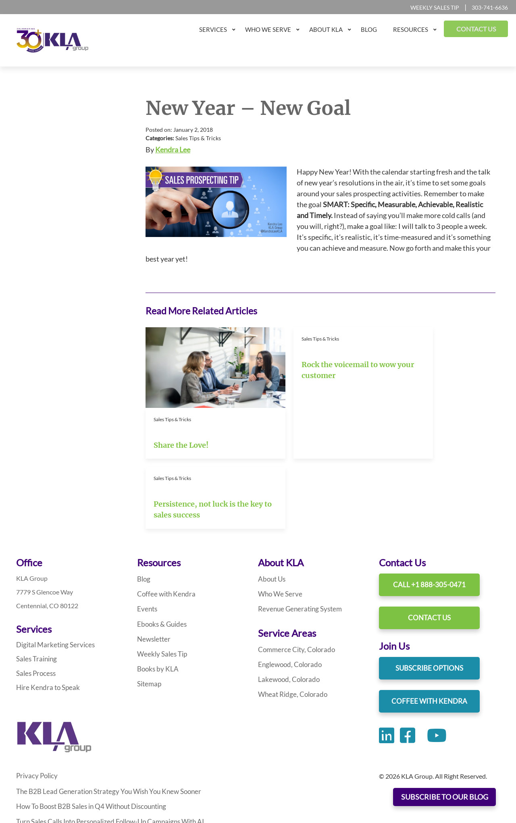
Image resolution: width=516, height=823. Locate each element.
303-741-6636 (490, 7)
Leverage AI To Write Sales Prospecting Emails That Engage (98, 777)
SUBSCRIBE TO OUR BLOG (444, 797)
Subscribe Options (429, 597)
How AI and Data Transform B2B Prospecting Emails (88, 763)
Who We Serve (278, 523)
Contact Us (429, 547)
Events (146, 538)
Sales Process (34, 601)
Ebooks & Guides (160, 553)
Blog (143, 508)
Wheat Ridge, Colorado (290, 623)
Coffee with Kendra (164, 523)
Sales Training (35, 588)
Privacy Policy (35, 703)
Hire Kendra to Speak (45, 615)
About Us (271, 508)
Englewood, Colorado (288, 593)
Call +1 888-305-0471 (429, 514)
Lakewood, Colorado (286, 608)
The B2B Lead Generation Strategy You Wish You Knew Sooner (103, 718)
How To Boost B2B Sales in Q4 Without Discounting (88, 733)
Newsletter (152, 568)
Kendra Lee (172, 149)
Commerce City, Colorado (293, 578)
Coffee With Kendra (429, 630)
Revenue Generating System (297, 538)
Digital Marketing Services (52, 574)
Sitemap (148, 613)
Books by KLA (156, 598)
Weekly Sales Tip (434, 7)
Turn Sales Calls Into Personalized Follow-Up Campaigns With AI (106, 748)
